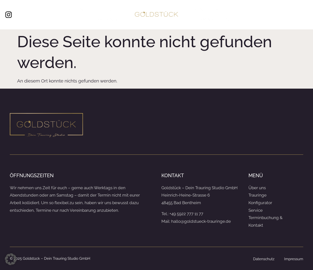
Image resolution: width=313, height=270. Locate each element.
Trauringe (106, 19)
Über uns (75, 9)
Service (110, 9)
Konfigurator (210, 9)
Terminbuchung (213, 19)
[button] (11, 259)
